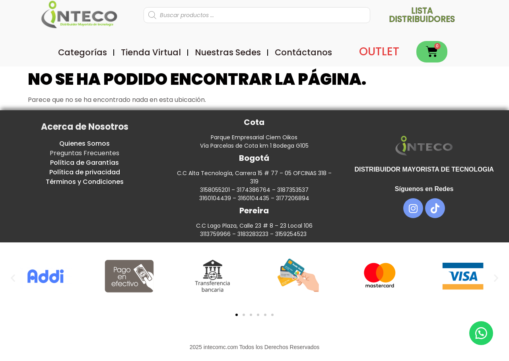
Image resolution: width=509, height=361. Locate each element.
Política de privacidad (84, 172)
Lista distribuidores (422, 15)
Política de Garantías (84, 162)
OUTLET (379, 51)
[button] (13, 278)
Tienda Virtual (151, 52)
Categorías (82, 52)
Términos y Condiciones (85, 181)
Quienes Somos (84, 143)
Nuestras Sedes (228, 52)
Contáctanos (303, 52)
